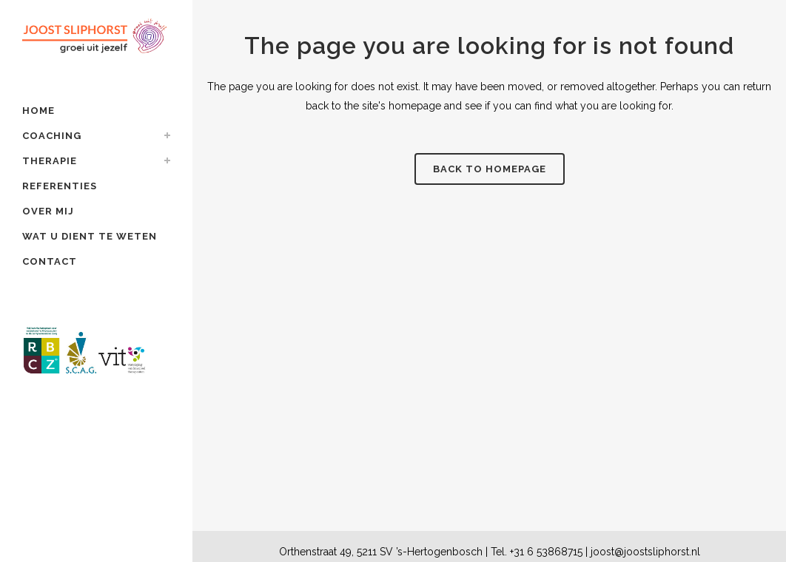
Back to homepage (489, 169)
